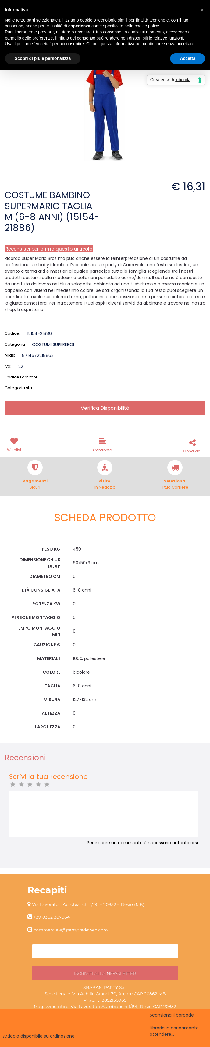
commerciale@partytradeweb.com (71, 930)
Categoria (15, 344)
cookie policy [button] (147, 25)
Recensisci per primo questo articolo (48, 249)
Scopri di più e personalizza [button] (43, 58)
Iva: (8, 366)
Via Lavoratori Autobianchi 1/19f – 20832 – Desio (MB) (88, 904)
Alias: (10, 355)
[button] (15, 444)
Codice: (12, 333)
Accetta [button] (187, 58)
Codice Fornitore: (22, 377)
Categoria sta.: (19, 388)
